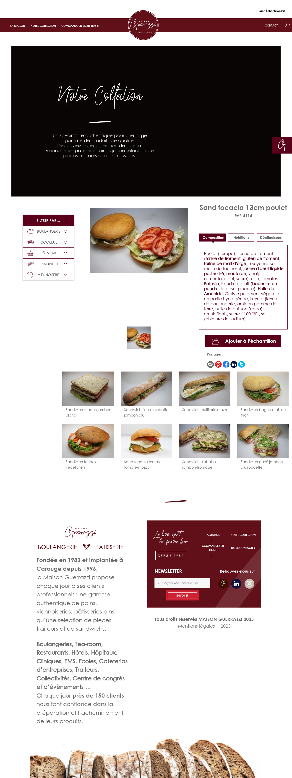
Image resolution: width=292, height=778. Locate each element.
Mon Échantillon (272, 11)
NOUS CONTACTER (243, 548)
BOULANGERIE (43, 231)
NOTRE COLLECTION (43, 25)
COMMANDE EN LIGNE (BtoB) (80, 25)
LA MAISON (17, 25)
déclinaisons (271, 237)
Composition (213, 237)
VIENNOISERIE (43, 275)
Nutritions (241, 237)
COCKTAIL (42, 242)
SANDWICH (42, 263)
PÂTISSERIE (42, 253)
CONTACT (271, 25)
